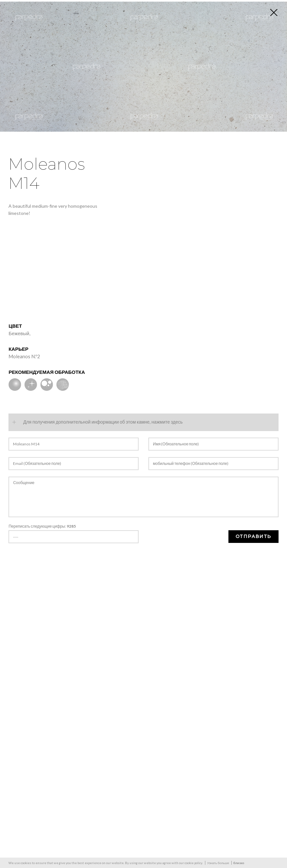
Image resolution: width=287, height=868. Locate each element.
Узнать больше (218, 863)
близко (238, 863)
